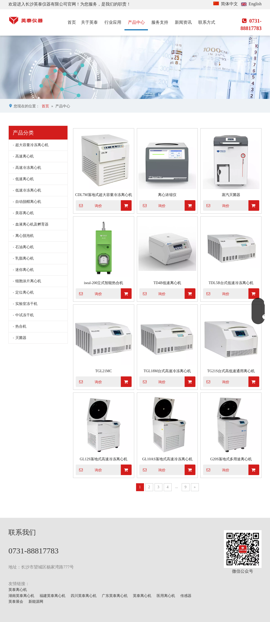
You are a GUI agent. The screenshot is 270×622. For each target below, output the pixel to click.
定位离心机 (24, 292)
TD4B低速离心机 (167, 283)
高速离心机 (24, 156)
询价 (89, 205)
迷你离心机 (24, 270)
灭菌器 (20, 338)
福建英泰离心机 (52, 596)
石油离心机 (24, 247)
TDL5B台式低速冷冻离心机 (231, 283)
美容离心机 (24, 213)
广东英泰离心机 (115, 596)
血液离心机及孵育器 (32, 224)
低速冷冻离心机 (28, 190)
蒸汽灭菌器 (231, 195)
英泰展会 (15, 602)
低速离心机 (24, 179)
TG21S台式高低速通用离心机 (231, 371)
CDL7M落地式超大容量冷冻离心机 (103, 195)
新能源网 (35, 602)
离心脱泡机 (24, 236)
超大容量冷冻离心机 (32, 145)
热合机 (20, 326)
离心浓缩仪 (167, 195)
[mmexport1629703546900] (243, 549)
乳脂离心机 (24, 258)
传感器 (185, 596)
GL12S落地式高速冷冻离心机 (103, 459)
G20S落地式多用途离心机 (231, 459)
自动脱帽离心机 (28, 202)
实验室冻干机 (26, 304)
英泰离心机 (17, 590)
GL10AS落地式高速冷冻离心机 (167, 459)
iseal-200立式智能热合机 (103, 283)
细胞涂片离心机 (28, 281)
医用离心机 (166, 596)
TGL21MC (103, 371)
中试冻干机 (24, 315)
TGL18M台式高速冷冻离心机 (167, 371)
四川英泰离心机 (84, 596)
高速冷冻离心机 (28, 168)
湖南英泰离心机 (21, 596)
